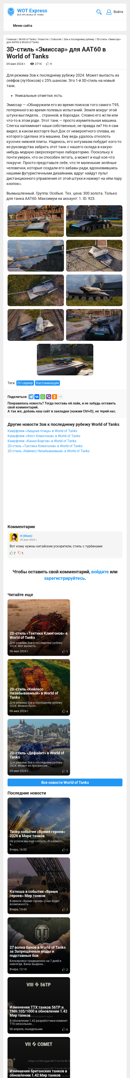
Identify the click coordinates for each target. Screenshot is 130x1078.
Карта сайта (112, 1050)
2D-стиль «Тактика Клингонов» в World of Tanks (45, 446)
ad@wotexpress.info (58, 1029)
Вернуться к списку (65, 937)
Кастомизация (47, 383)
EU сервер (25, 383)
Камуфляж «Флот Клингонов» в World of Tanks (44, 436)
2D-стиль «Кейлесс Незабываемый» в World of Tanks (49, 451)
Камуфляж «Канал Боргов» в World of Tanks (42, 441)
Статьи (106, 1029)
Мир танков (110, 1023)
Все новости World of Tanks (65, 722)
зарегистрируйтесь (64, 578)
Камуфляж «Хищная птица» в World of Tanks (42, 431)
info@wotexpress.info (42, 1023)
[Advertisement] (65, 490)
